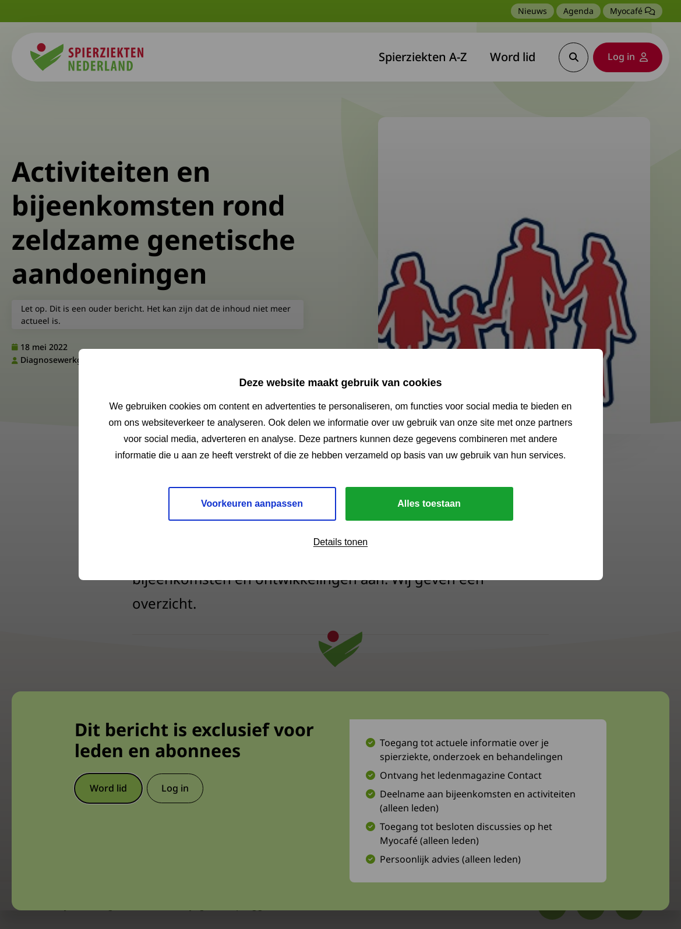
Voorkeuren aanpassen (252, 503)
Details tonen (340, 542)
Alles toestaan (428, 503)
